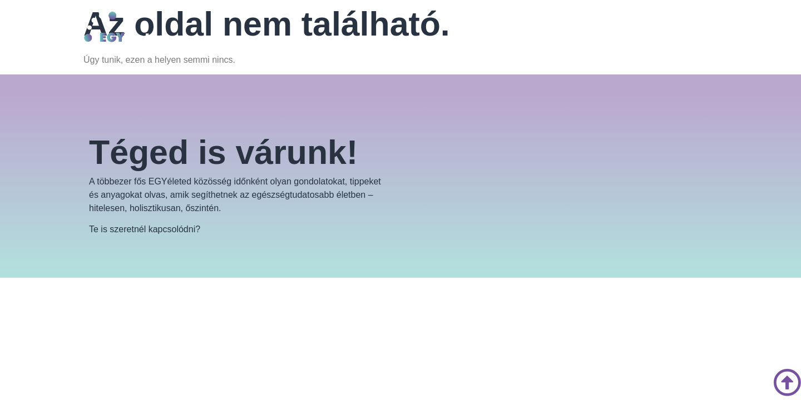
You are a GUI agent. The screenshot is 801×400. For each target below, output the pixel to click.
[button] (356, 40)
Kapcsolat (455, 40)
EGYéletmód (353, 40)
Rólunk (298, 40)
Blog (410, 40)
